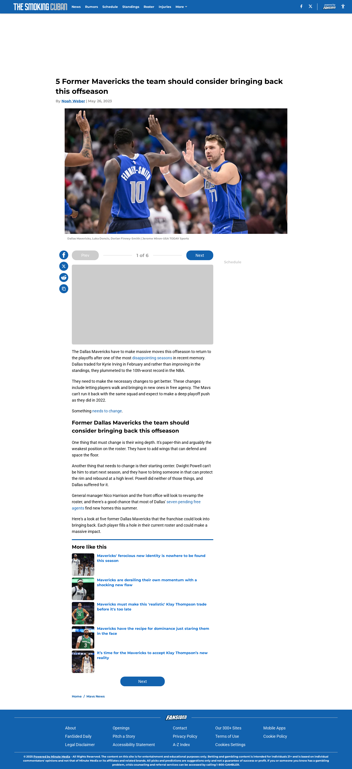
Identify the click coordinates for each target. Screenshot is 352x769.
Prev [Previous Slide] (85, 255)
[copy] (63, 288)
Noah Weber (73, 101)
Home (77, 696)
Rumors (91, 7)
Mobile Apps (274, 728)
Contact (180, 728)
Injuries (165, 7)
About (70, 728)
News (76, 7)
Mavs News (95, 696)
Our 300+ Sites (228, 728)
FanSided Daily (78, 736)
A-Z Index (181, 744)
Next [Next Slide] (200, 255)
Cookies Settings (230, 744)
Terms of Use (227, 736)
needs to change (107, 411)
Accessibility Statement (134, 744)
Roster (149, 7)
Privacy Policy (185, 736)
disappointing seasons (152, 357)
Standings (130, 7)
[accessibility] (343, 6)
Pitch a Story (124, 736)
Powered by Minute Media (51, 756)
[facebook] (301, 6)
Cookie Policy (275, 736)
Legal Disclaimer (80, 744)
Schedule (110, 7)
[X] (310, 6)
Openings (121, 728)
